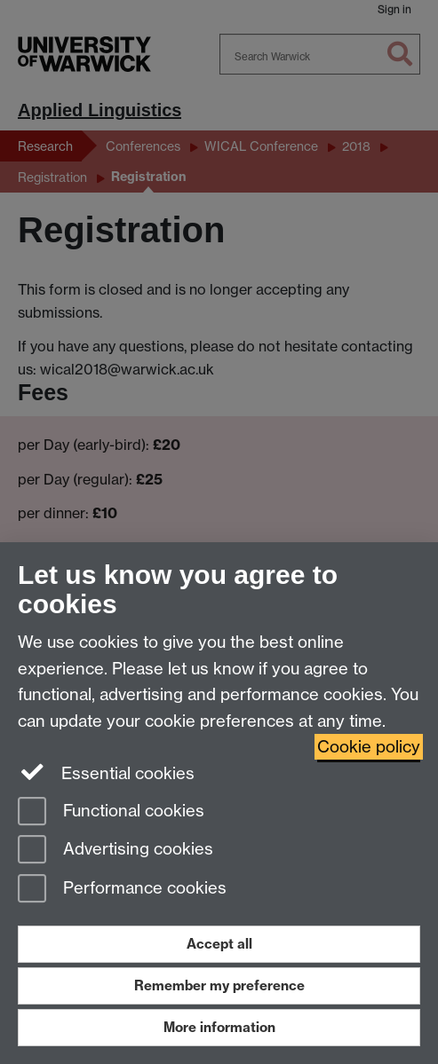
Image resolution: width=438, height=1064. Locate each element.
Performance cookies (122, 889)
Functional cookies (111, 812)
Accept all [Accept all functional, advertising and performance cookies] (219, 943)
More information (219, 1027)
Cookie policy (368, 747)
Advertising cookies (115, 850)
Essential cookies (106, 772)
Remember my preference (219, 985)
